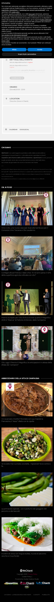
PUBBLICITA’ (46, 594)
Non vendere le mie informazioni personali (14, 35)
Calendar (13, 129)
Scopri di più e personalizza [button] (27, 54)
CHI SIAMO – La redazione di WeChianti (17, 594)
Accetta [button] (39, 49)
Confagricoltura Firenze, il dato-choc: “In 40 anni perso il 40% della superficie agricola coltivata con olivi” (26, 274)
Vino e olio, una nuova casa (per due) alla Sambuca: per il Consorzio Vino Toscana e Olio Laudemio (24, 229)
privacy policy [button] (6, 41)
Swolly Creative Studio (31, 579)
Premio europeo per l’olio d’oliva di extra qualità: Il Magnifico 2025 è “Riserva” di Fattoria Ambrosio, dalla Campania (26, 319)
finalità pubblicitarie (46, 20)
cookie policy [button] (15, 12)
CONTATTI (36, 594)
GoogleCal (24, 129)
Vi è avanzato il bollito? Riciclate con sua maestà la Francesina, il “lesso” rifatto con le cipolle (22, 420)
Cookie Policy (26, 577)
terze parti (32, 14)
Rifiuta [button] (14, 49)
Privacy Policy (32, 574)
